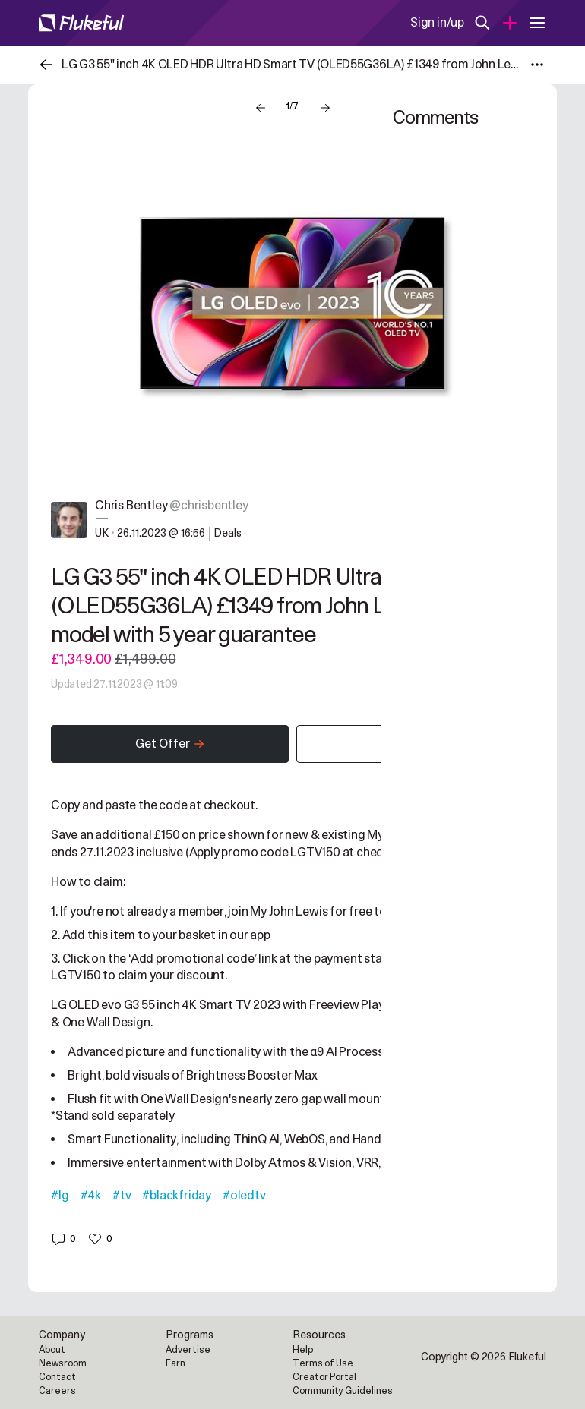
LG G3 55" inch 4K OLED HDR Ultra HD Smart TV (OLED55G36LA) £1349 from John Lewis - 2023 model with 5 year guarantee (279, 606)
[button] (63, 1239)
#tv (121, 1195)
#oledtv (244, 1195)
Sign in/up (437, 22)
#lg (59, 1195)
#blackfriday (176, 1195)
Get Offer (170, 744)
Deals (227, 533)
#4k (91, 1195)
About (52, 1350)
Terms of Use (322, 1363)
